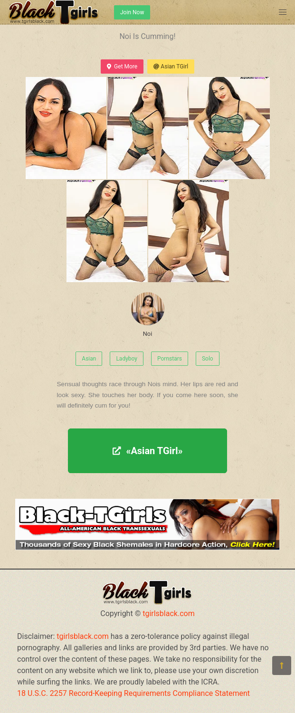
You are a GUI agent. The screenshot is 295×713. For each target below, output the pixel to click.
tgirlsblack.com (169, 613)
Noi (147, 314)
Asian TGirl (170, 66)
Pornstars (169, 358)
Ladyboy (126, 358)
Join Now (132, 12)
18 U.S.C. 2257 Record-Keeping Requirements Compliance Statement (133, 693)
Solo (207, 358)
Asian (89, 358)
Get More (122, 66)
